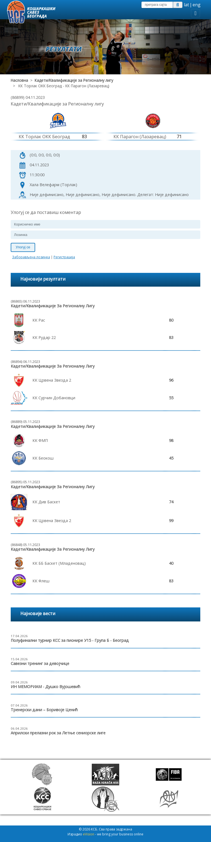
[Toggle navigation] (195, 13)
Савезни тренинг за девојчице (40, 663)
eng (197, 5)
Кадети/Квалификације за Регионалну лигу (74, 80)
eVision (88, 834)
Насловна (19, 80)
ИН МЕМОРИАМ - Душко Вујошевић (45, 686)
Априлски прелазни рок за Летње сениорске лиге (58, 732)
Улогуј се (23, 247)
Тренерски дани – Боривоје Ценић (44, 709)
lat (186, 5)
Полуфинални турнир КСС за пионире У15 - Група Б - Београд (70, 640)
